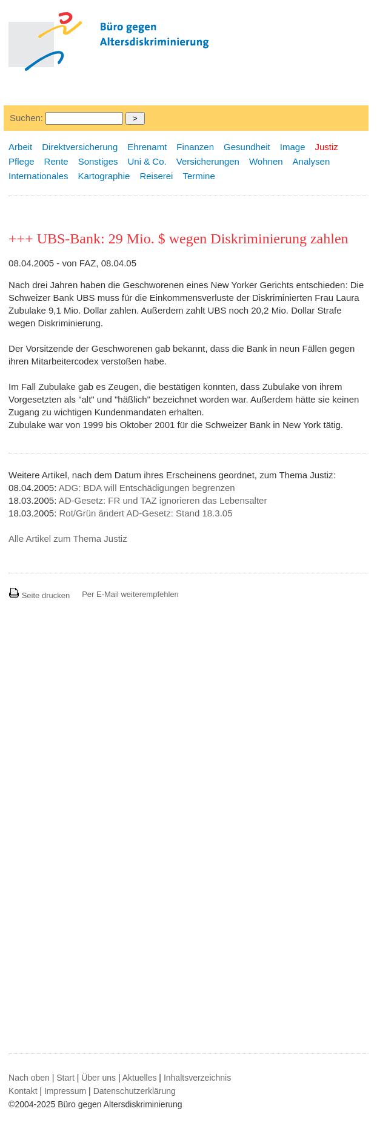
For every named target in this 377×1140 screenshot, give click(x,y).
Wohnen (266, 161)
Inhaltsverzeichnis (197, 1077)
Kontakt (22, 1091)
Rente (56, 161)
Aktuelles (139, 1077)
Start (65, 1077)
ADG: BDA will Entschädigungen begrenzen (147, 488)
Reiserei (156, 176)
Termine (198, 176)
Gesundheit (247, 147)
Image (292, 147)
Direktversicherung (80, 147)
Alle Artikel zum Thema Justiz (67, 538)
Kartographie (104, 176)
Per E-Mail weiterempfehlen (130, 594)
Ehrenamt (147, 147)
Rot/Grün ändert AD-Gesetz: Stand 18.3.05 (145, 513)
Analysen (311, 161)
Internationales (38, 176)
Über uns (98, 1077)
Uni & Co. (147, 161)
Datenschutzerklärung (134, 1091)
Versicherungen (207, 161)
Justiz (326, 147)
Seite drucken (39, 595)
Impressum (65, 1091)
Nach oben (29, 1077)
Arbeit (20, 147)
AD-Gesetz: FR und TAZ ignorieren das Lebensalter (163, 500)
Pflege (21, 161)
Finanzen (195, 147)
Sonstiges (98, 161)
